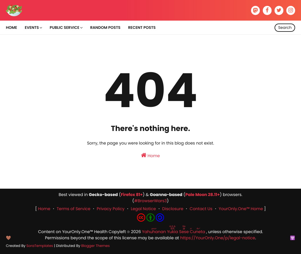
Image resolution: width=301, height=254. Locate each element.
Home (150, 155)
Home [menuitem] (11, 27)
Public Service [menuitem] (64, 27)
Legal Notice (143, 209)
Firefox (128, 194)
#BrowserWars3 (150, 201)
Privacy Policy (111, 209)
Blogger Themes (95, 245)
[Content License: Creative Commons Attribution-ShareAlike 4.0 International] (150, 220)
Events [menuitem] (32, 27)
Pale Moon (196, 194)
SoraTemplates (39, 245)
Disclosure (172, 209)
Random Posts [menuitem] (105, 27)
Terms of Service (74, 209)
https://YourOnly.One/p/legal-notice (217, 238)
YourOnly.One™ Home (241, 209)
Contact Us (201, 209)
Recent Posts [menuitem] (142, 27)
